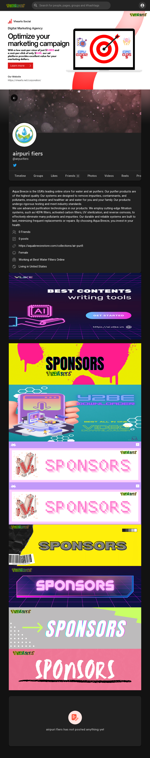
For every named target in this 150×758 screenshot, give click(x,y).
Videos (109, 175)
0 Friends (24, 232)
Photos (92, 175)
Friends (72, 176)
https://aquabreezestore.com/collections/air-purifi (51, 246)
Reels (125, 175)
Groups (38, 175)
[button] (71, 5)
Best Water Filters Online (49, 259)
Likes (54, 175)
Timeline (20, 175)
